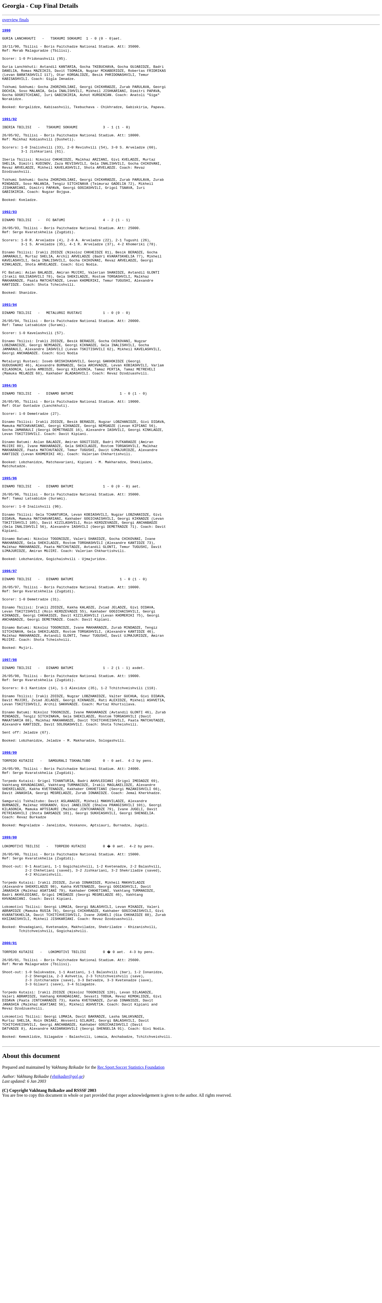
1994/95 (9, 457)
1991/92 (9, 137)
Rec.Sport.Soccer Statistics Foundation (131, 1268)
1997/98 (9, 786)
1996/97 (9, 679)
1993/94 (9, 360)
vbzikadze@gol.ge (67, 1277)
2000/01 (9, 1125)
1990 (6, 31)
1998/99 (9, 897)
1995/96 (9, 568)
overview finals (15, 19)
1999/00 (9, 999)
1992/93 (9, 248)
